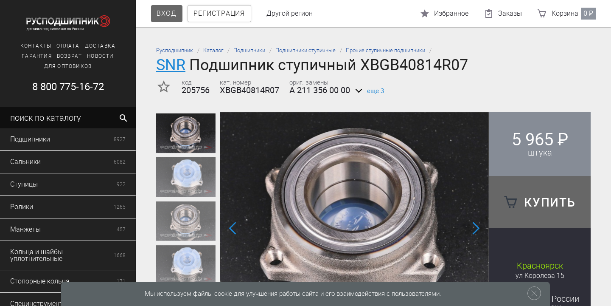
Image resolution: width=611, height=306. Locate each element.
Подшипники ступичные (305, 50)
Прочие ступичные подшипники (385, 50)
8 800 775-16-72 (68, 87)
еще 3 (368, 91)
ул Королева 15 (540, 276)
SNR (170, 65)
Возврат (69, 56)
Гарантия (37, 56)
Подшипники (249, 50)
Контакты (36, 46)
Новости (100, 56)
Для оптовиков (68, 66)
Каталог (213, 50)
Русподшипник (174, 50)
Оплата (67, 46)
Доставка (100, 46)
